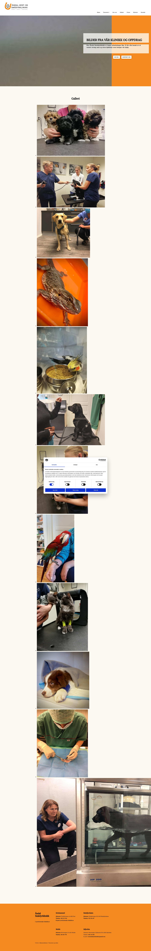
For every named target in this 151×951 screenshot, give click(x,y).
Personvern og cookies (53, 943)
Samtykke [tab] (54, 464)
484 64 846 (91, 935)
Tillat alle (96, 490)
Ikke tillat (55, 490)
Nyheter (136, 12)
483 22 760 (64, 918)
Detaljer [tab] (75, 464)
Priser (129, 12)
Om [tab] (97, 464)
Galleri (122, 12)
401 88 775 (64, 935)
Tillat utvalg (75, 490)
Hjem (100, 12)
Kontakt (143, 12)
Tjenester (107, 12)
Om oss (115, 12)
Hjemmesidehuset (43, 943)
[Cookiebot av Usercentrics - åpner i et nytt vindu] (99, 460)
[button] (116, 57)
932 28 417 (91, 918)
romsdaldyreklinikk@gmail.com (96, 937)
